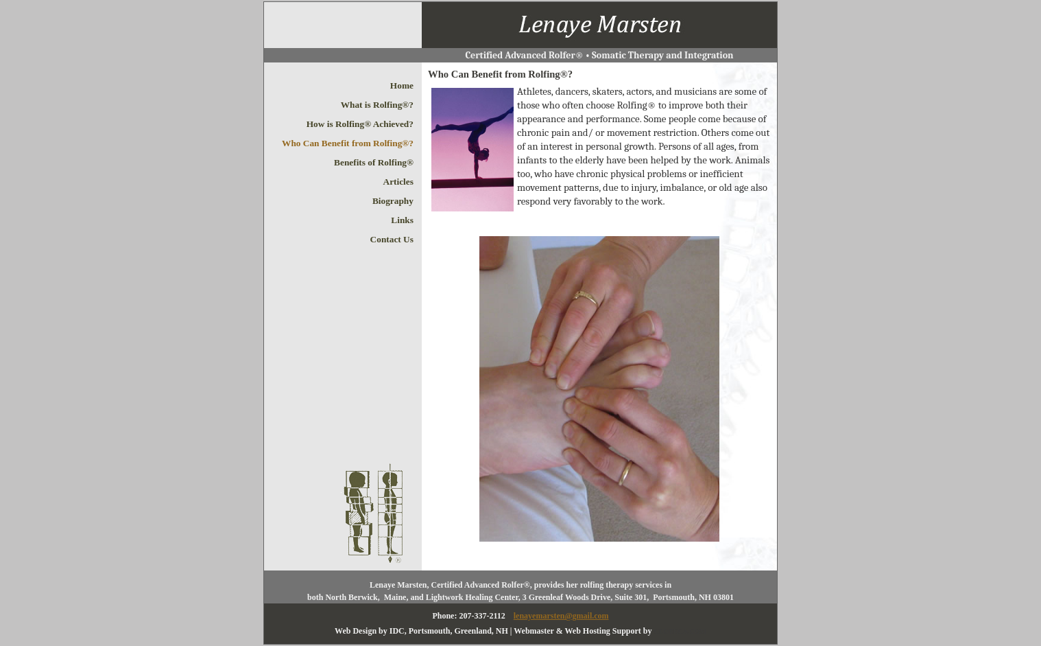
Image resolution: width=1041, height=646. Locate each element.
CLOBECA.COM (680, 631)
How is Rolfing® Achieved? (360, 124)
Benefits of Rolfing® (374, 162)
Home (402, 85)
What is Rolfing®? (377, 105)
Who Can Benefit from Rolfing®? (348, 143)
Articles (398, 181)
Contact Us (392, 239)
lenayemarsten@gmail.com (561, 616)
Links (402, 220)
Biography (393, 201)
